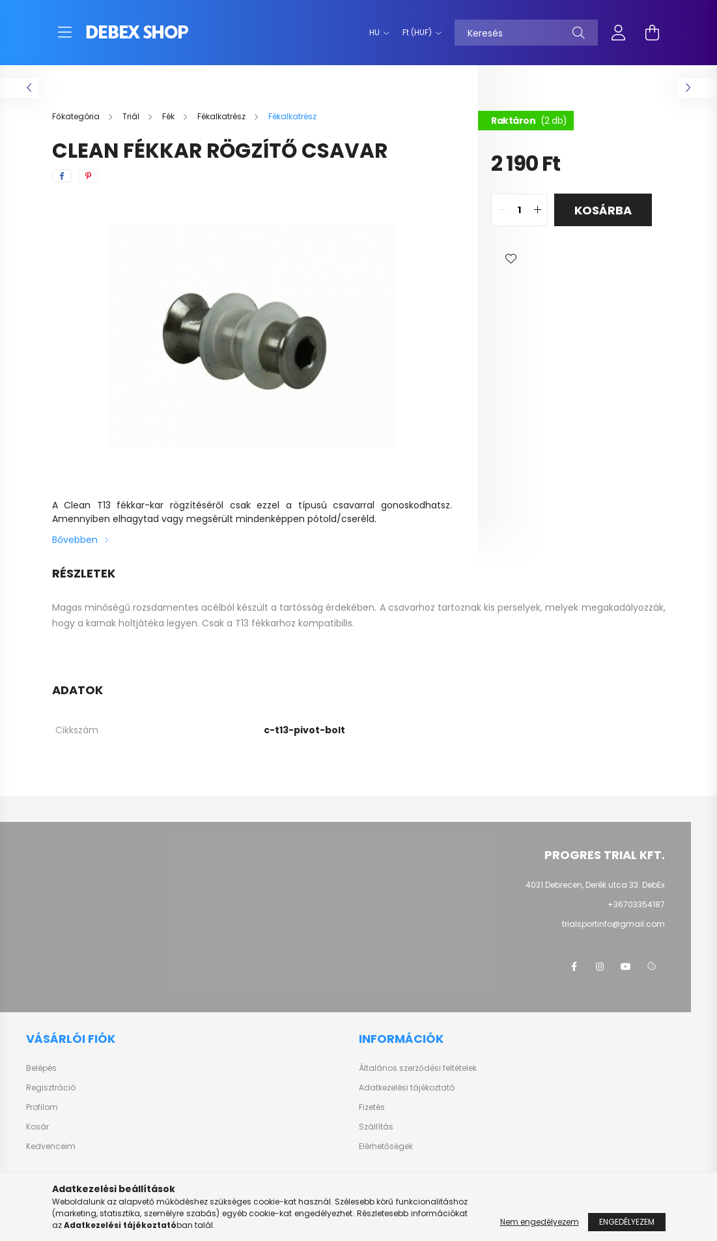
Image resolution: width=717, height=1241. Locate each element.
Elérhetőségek (386, 1146)
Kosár (37, 1127)
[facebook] (62, 175)
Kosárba (603, 210)
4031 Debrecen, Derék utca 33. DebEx (595, 884)
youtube (626, 967)
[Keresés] (526, 33)
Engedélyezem (626, 1221)
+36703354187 (636, 904)
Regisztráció (51, 1087)
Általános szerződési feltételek (418, 1068)
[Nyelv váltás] (376, 33)
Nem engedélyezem (539, 1221)
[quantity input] (519, 210)
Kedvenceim (51, 1146)
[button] (511, 259)
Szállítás (376, 1127)
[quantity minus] (501, 210)
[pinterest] (88, 175)
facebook (574, 967)
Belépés (41, 1068)
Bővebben (75, 539)
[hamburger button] (65, 33)
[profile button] (619, 33)
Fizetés (372, 1107)
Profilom (42, 1107)
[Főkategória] (77, 116)
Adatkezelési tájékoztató (407, 1087)
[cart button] (653, 33)
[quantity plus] (537, 210)
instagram (600, 967)
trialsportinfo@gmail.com (613, 923)
